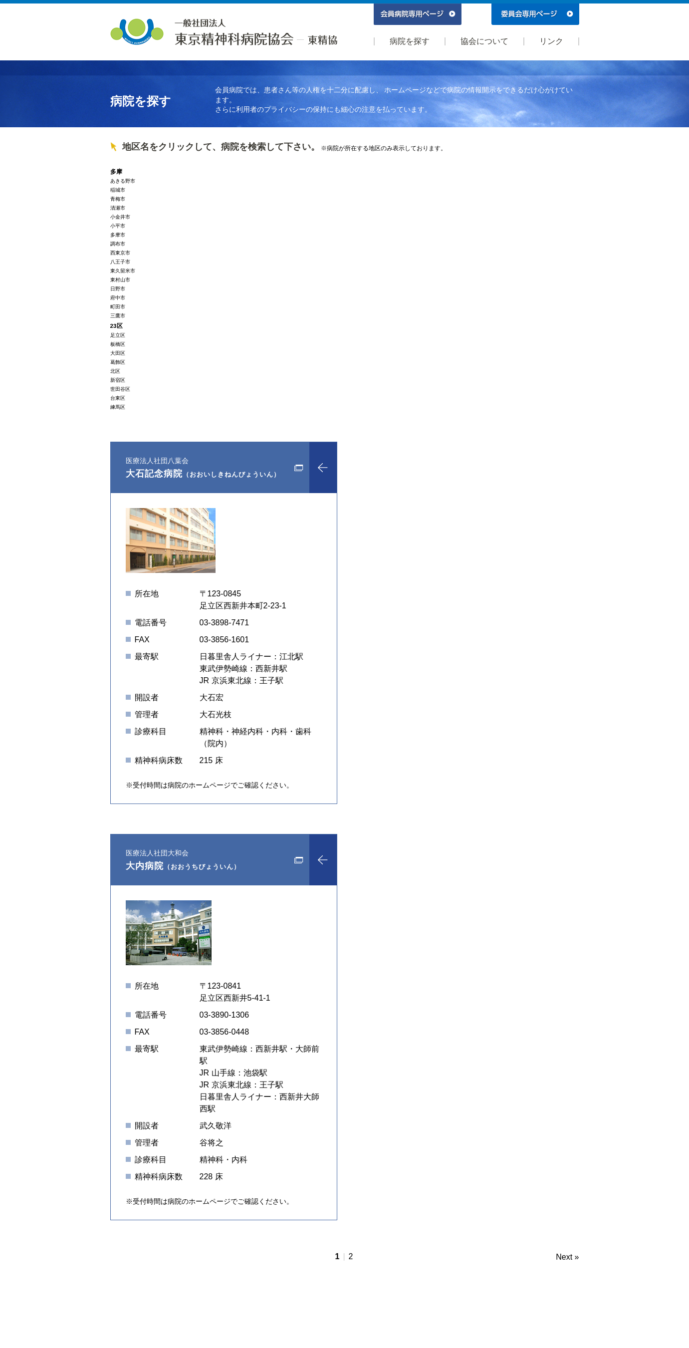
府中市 (117, 297)
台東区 (117, 398)
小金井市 (120, 217)
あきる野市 (122, 181)
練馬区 (117, 407)
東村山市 (120, 279)
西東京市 (120, 253)
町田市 (117, 306)
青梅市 (117, 199)
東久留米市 (122, 270)
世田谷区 (120, 389)
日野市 (117, 288)
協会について (484, 41)
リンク (551, 41)
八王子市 (120, 262)
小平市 (117, 226)
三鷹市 (117, 315)
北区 (115, 371)
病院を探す (410, 41)
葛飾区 (117, 362)
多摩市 (117, 235)
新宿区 (117, 380)
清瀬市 (117, 208)
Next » (567, 1257)
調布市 (117, 244)
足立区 (117, 335)
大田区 (117, 353)
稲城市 (117, 190)
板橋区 (117, 344)
